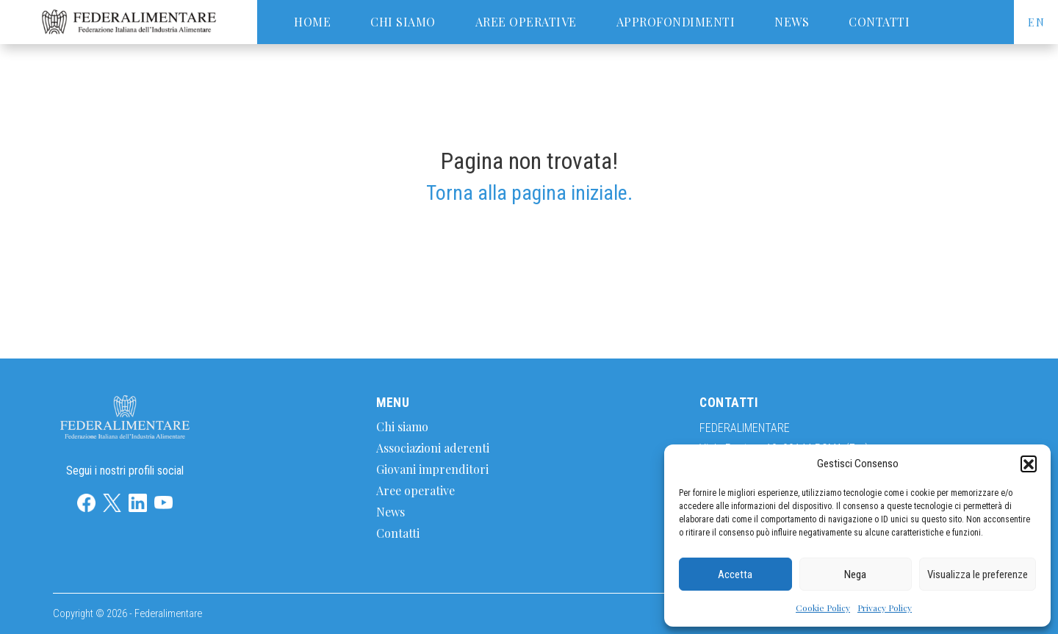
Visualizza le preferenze (977, 574)
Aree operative (526, 21)
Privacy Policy (884, 607)
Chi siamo (403, 21)
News (791, 21)
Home (312, 21)
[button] (1028, 463)
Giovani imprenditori (432, 469)
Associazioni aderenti (432, 447)
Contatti (879, 21)
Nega (855, 574)
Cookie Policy (823, 607)
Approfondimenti (675, 21)
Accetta (735, 574)
